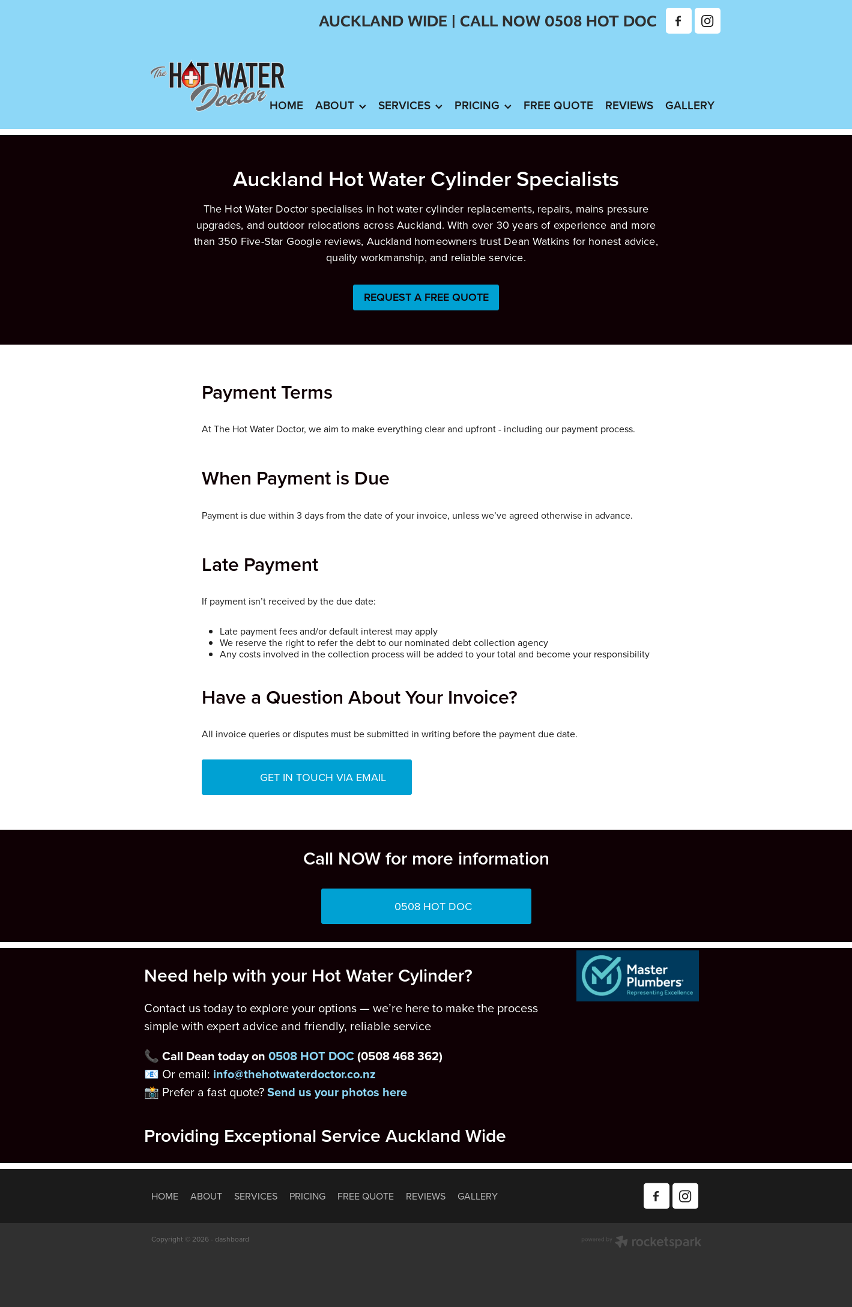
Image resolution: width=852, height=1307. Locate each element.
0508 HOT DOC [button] (404, 906)
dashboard (232, 1239)
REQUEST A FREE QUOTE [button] (426, 296)
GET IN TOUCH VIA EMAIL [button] (302, 777)
